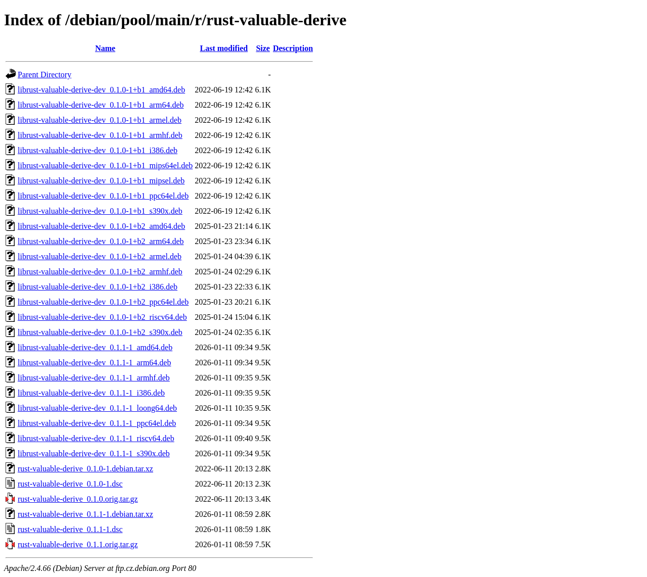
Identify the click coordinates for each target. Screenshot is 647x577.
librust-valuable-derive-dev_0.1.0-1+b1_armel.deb (99, 120)
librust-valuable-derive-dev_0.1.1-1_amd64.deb (95, 347)
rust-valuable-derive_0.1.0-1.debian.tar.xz (85, 468)
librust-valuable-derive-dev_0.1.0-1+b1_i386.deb (97, 150)
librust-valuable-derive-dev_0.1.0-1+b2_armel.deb (99, 256)
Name (105, 48)
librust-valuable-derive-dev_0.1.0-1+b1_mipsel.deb (101, 180)
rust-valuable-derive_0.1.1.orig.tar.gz (78, 544)
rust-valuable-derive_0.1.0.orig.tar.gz (78, 499)
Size (263, 48)
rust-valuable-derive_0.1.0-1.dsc (70, 483)
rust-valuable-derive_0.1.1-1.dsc (70, 529)
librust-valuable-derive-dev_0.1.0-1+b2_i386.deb (97, 286)
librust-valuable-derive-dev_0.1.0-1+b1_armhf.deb (100, 135)
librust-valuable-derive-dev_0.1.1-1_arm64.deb (94, 362)
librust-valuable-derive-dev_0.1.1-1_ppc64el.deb (97, 423)
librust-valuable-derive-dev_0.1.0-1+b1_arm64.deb (100, 105)
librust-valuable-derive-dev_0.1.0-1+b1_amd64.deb (101, 89)
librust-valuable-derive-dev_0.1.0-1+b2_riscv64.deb (102, 317)
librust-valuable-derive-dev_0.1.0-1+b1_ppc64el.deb (103, 195)
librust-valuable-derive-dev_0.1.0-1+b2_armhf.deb (100, 271)
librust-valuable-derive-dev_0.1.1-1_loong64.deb (97, 408)
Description (293, 48)
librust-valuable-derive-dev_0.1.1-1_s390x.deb (94, 453)
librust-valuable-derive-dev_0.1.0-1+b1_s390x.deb (100, 211)
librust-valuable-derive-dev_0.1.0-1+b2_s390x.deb (100, 332)
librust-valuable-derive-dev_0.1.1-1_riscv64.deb (96, 438)
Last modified (224, 48)
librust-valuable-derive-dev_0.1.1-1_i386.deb (91, 393)
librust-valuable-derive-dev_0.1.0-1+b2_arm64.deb (100, 241)
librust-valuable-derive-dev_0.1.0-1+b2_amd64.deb (101, 226)
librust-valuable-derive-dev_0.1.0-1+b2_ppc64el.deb (103, 302)
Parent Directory (44, 74)
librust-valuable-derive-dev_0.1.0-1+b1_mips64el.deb (105, 165)
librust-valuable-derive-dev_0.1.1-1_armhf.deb (94, 377)
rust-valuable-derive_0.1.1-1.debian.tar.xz (85, 514)
